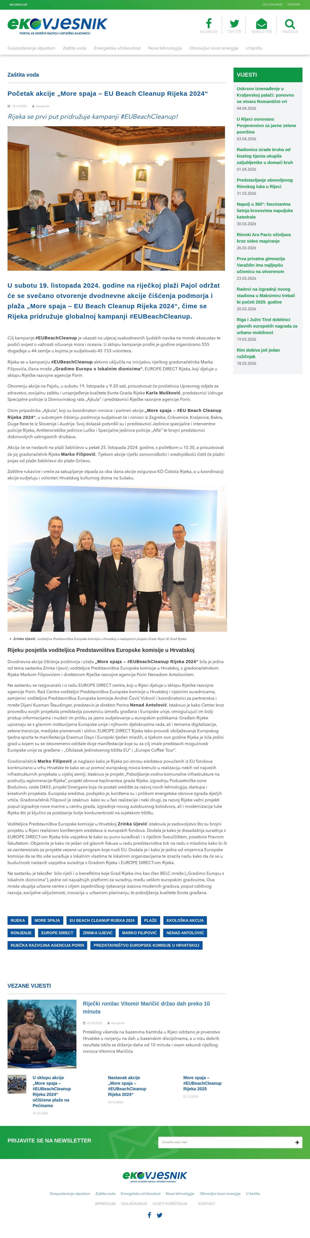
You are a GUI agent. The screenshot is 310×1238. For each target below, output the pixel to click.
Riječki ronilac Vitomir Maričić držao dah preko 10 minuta (146, 1008)
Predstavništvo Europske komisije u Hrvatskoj (146, 945)
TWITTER (234, 26)
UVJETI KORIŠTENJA (170, 1204)
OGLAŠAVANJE (272, 4)
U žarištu (254, 48)
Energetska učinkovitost (117, 48)
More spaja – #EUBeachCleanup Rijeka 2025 (62, 5)
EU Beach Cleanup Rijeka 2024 (102, 920)
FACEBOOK (209, 26)
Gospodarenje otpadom (31, 48)
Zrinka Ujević (97, 933)
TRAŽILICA (290, 26)
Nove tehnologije (165, 48)
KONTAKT (294, 4)
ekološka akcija (185, 920)
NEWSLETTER (261, 26)
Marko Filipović (139, 933)
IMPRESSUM (105, 1204)
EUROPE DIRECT (57, 933)
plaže (150, 920)
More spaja (47, 920)
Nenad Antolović (185, 933)
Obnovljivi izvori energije (213, 48)
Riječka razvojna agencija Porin (47, 945)
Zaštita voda (75, 48)
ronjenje (21, 933)
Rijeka (18, 920)
